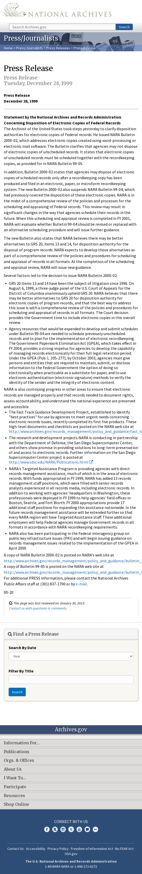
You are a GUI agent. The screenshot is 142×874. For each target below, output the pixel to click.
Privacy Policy (58, 848)
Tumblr (71, 829)
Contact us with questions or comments (38, 608)
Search (124, 27)
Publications (16, 752)
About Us (13, 769)
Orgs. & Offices (19, 760)
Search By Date (22, 647)
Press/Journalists (29, 48)
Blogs (87, 829)
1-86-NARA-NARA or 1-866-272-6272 (71, 866)
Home (8, 48)
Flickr (95, 829)
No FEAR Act (124, 848)
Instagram (63, 829)
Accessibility (35, 848)
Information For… (21, 743)
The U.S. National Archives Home (57, 11)
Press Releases (58, 48)
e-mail (81, 583)
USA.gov (71, 853)
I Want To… (15, 778)
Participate (15, 787)
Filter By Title (21, 670)
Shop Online (16, 804)
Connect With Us (71, 821)
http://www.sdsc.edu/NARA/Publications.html (51, 462)
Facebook (47, 829)
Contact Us (15, 848)
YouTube (79, 829)
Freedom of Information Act (92, 848)
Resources (14, 796)
